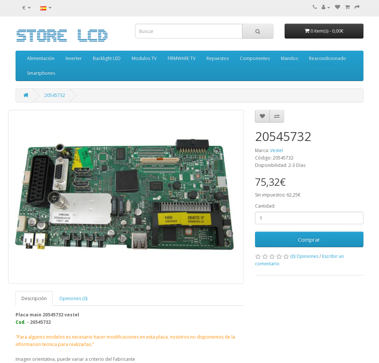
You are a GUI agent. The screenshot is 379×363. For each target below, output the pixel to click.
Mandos (289, 58)
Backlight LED (107, 58)
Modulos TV (144, 58)
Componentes (255, 58)
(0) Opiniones (304, 256)
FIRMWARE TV (181, 58)
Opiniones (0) (73, 298)
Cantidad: (265, 206)
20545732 (54, 95)
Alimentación (40, 58)
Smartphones (41, 73)
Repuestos (218, 58)
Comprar (309, 239)
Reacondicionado (327, 58)
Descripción (34, 298)
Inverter (74, 58)
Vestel (276, 150)
